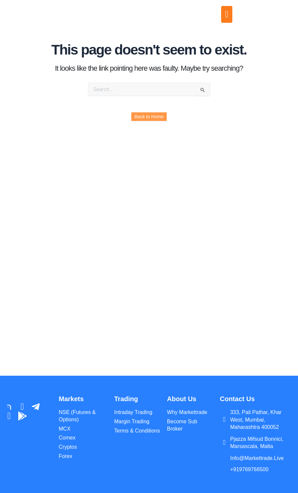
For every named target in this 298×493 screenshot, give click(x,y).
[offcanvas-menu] (226, 14)
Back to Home (149, 116)
